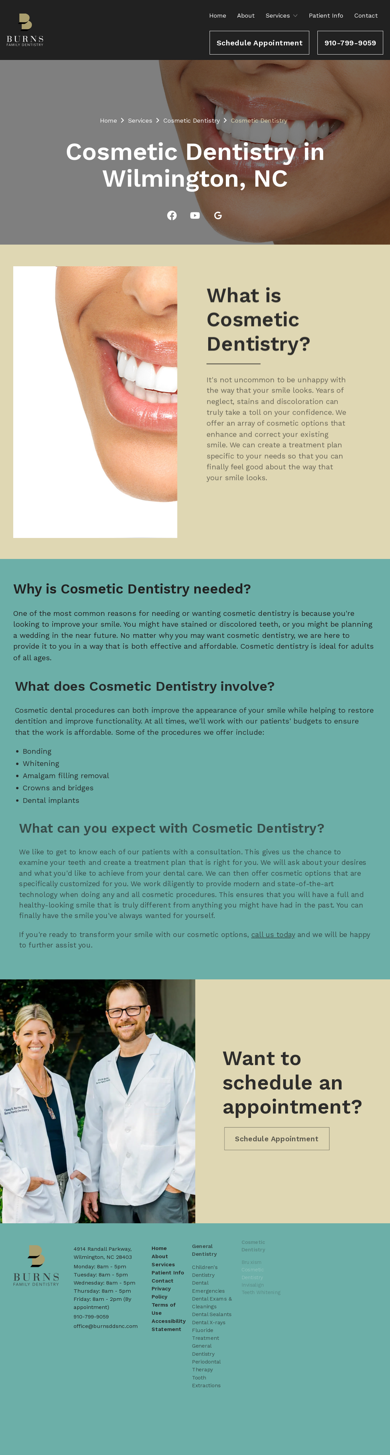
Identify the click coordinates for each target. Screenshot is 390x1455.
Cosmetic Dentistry (191, 120)
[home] (25, 30)
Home (217, 15)
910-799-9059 (350, 43)
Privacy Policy (162, 1284)
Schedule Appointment (260, 43)
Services (140, 120)
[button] (282, 15)
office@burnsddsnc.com (106, 1326)
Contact (366, 15)
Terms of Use (164, 1299)
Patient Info (326, 15)
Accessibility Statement (168, 1314)
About (246, 15)
